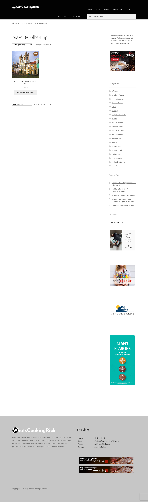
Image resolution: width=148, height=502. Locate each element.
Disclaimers (77, 16)
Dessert (114, 119)
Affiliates (115, 91)
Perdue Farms (116, 154)
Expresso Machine (118, 130)
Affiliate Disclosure (102, 444)
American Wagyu (118, 95)
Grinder (114, 142)
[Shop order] (22, 44)
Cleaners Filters (117, 103)
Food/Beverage (63, 16)
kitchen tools (116, 146)
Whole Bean (116, 166)
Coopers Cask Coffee (119, 115)
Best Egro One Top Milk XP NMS (123, 205)
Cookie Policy (100, 447)
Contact (81, 447)
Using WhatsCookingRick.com (107, 441)
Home (89, 9)
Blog (98, 9)
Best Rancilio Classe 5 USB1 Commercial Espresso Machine (123, 200)
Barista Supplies (118, 99)
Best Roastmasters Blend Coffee (123, 195)
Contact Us (117, 9)
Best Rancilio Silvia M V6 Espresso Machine (120, 190)
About (106, 9)
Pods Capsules (117, 158)
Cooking (115, 111)
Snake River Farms (118, 162)
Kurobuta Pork (117, 150)
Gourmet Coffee (117, 134)
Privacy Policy (100, 438)
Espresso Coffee (117, 126)
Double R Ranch (117, 123)
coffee (114, 107)
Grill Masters (116, 138)
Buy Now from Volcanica (25, 93)
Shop (128, 9)
